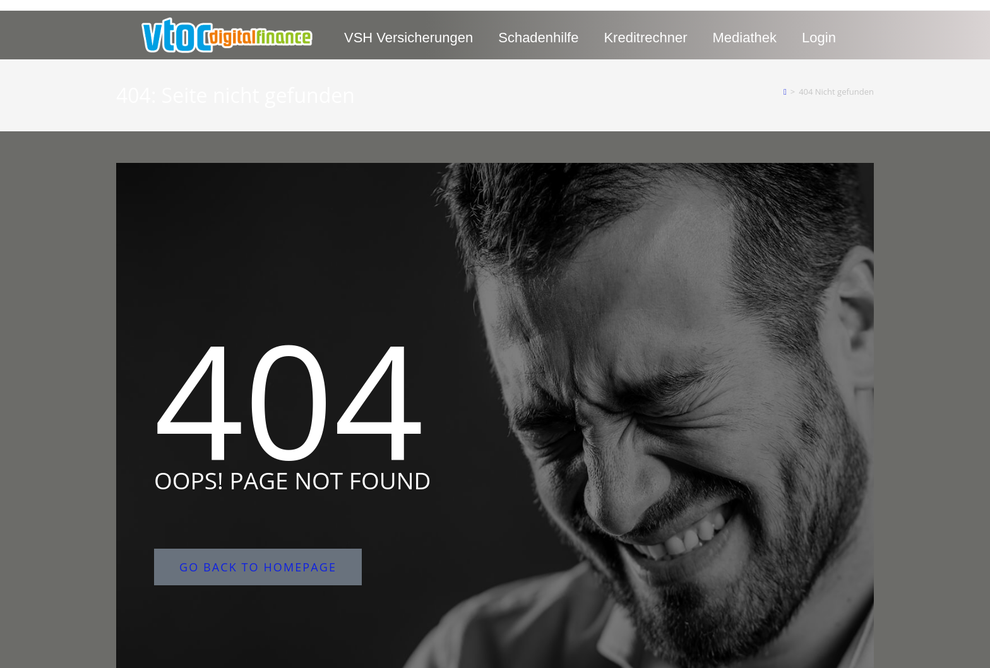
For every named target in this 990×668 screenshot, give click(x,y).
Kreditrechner (645, 37)
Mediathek (745, 37)
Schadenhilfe (538, 37)
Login (819, 37)
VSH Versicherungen (408, 37)
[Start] (785, 91)
